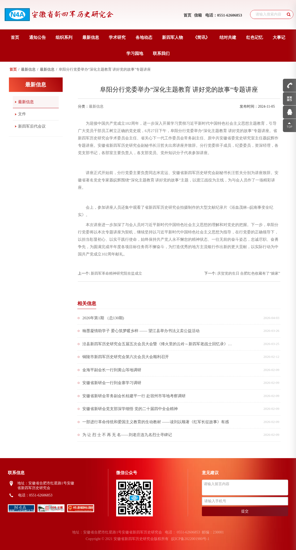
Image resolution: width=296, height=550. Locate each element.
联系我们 (161, 53)
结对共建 (227, 37)
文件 (22, 114)
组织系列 (64, 37)
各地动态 (144, 37)
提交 (245, 511)
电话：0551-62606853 (223, 15)
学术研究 (117, 37)
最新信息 (90, 37)
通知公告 (37, 37)
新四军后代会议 (32, 126)
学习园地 (134, 53)
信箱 (198, 15)
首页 (187, 15)
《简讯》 (201, 37)
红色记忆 (254, 37)
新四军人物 (172, 37)
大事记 (279, 37)
